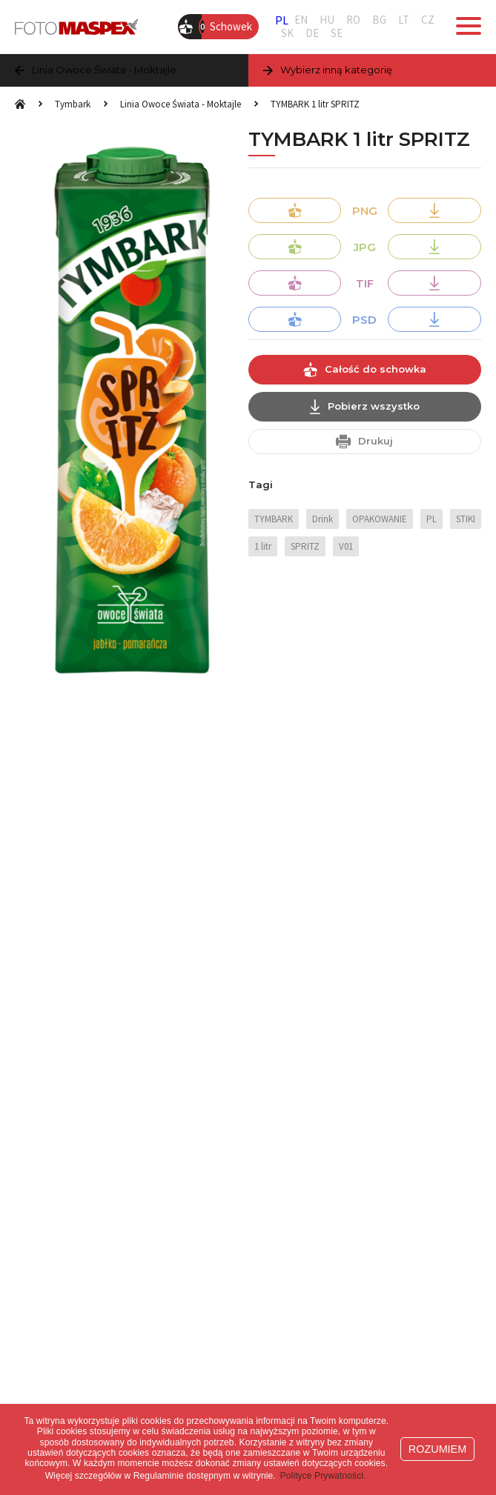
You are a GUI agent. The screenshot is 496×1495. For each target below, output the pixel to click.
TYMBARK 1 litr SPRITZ (315, 104)
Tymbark (72, 104)
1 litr (262, 546)
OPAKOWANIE (379, 519)
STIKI (465, 519)
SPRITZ (305, 546)
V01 (346, 546)
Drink (322, 519)
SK (287, 33)
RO (353, 20)
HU (327, 20)
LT (403, 20)
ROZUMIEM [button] (437, 1449)
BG (379, 20)
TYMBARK (273, 519)
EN (301, 20)
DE (312, 33)
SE (337, 33)
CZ (427, 20)
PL (281, 20)
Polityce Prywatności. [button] (323, 1476)
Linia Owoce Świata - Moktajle (180, 104)
